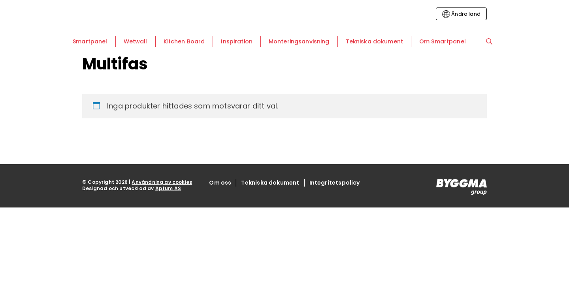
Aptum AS (168, 188)
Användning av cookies (162, 182)
